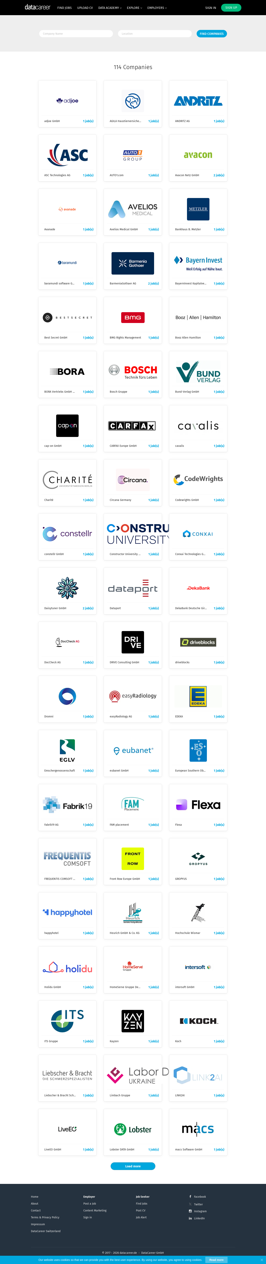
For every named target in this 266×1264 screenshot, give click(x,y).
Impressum (38, 1224)
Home (34, 1196)
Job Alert (141, 1217)
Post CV (140, 1210)
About (34, 1203)
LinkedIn (199, 1218)
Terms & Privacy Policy (45, 1217)
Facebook (200, 1196)
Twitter (198, 1204)
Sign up (231, 7)
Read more (216, 1259)
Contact (36, 1210)
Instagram (200, 1211)
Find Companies (212, 34)
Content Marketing (94, 1210)
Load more (133, 1166)
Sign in (210, 8)
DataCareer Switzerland (45, 1231)
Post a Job (89, 1203)
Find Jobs (141, 1203)
